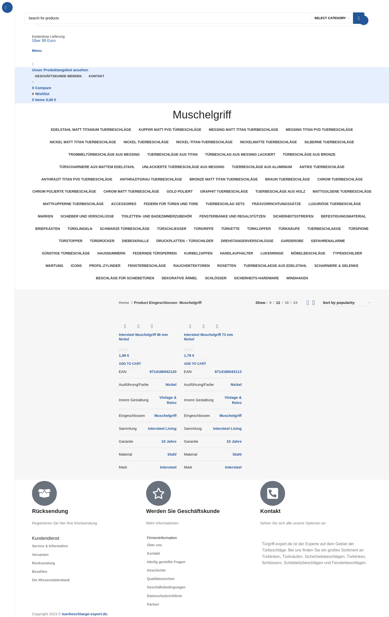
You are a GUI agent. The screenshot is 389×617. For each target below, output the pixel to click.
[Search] (194, 18)
